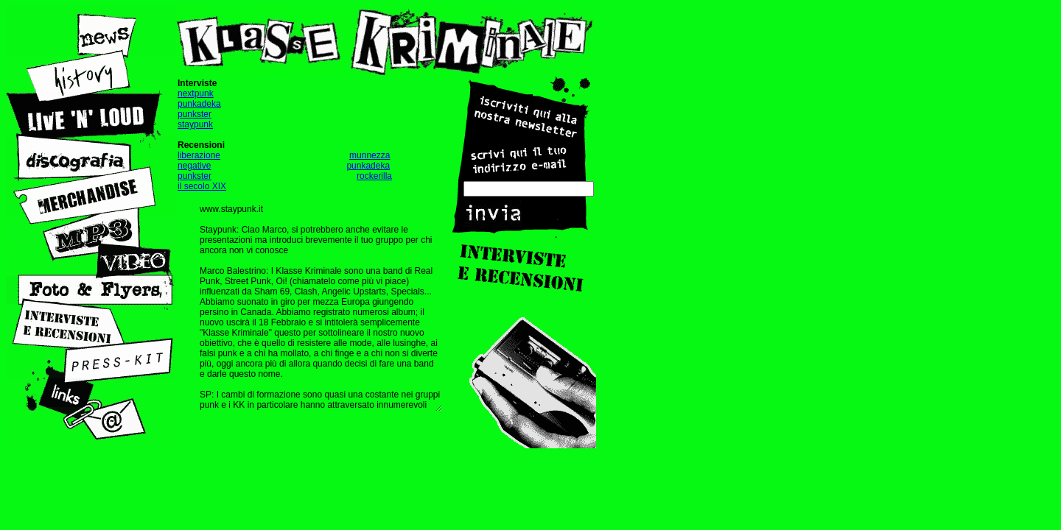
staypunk (195, 124)
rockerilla (374, 176)
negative (194, 165)
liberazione (199, 155)
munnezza (369, 155)
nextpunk (196, 93)
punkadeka (199, 104)
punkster (194, 114)
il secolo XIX (202, 186)
